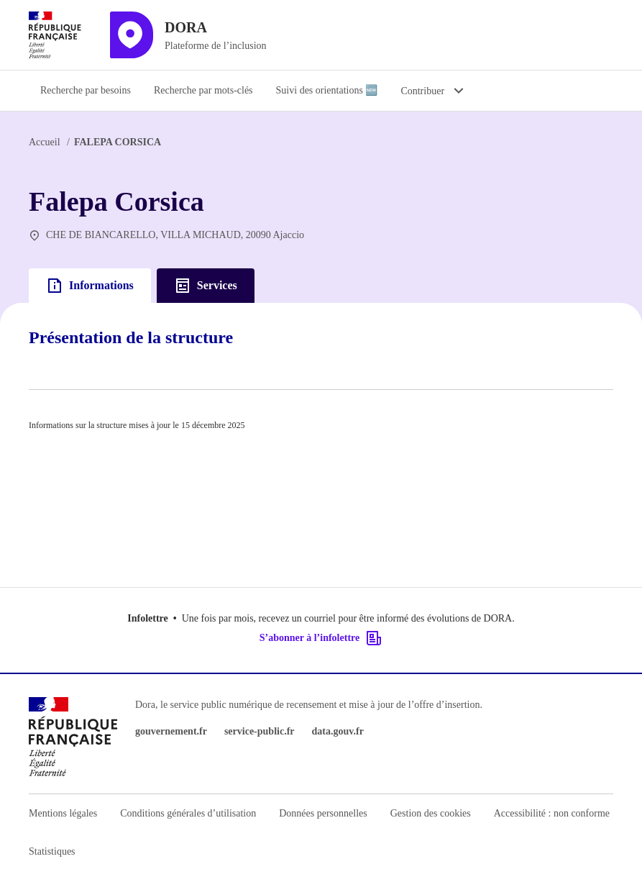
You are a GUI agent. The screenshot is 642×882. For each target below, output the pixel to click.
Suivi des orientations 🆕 (327, 90)
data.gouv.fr (338, 731)
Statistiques (52, 851)
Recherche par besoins (85, 90)
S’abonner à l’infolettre (321, 638)
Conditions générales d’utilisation (188, 813)
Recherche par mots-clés (203, 90)
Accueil (44, 142)
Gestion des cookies (430, 813)
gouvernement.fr (171, 731)
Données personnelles (323, 813)
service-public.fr (259, 731)
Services (205, 285)
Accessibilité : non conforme (552, 813)
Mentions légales (63, 813)
